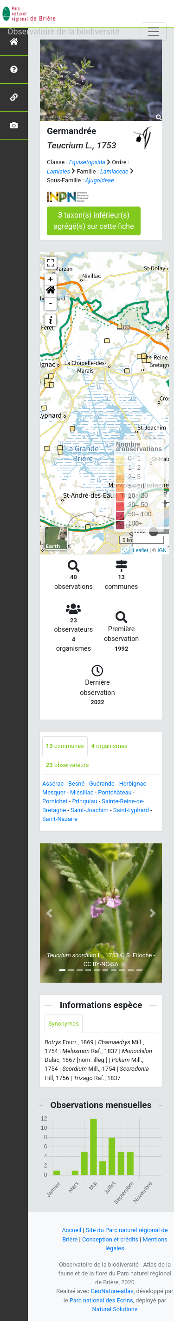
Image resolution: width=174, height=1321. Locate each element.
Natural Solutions (115, 1309)
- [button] (50, 303)
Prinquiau (84, 801)
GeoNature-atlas (112, 1291)
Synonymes (63, 1023)
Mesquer (53, 792)
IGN (162, 550)
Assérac (53, 783)
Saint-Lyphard (131, 810)
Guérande (102, 783)
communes (65, 745)
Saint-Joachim (90, 810)
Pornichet (55, 801)
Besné (76, 783)
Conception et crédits (110, 1239)
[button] (51, 292)
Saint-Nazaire (59, 818)
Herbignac (132, 783)
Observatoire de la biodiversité (63, 31)
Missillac (82, 792)
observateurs (67, 764)
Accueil (71, 1230)
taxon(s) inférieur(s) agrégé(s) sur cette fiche (94, 221)
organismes (109, 745)
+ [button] (50, 279)
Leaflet (140, 550)
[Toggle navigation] (154, 31)
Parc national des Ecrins (101, 1300)
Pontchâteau (114, 792)
